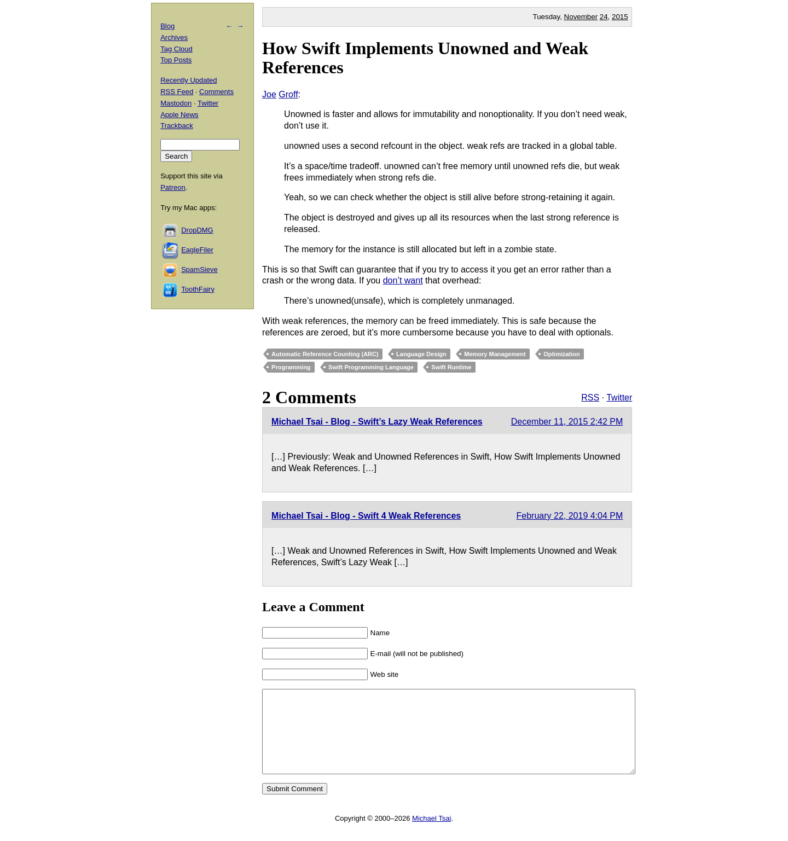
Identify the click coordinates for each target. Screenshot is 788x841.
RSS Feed (176, 92)
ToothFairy (198, 289)
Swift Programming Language (371, 367)
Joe (269, 94)
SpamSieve (199, 269)
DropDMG (197, 230)
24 (604, 17)
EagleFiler (197, 250)
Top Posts (176, 60)
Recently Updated (188, 80)
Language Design (421, 354)
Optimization (561, 354)
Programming (291, 367)
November (581, 17)
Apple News (179, 115)
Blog (167, 26)
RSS (590, 397)
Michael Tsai (431, 835)
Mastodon (176, 103)
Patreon (173, 187)
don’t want (403, 280)
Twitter (619, 397)
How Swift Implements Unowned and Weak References (425, 57)
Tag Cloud (176, 49)
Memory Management (494, 354)
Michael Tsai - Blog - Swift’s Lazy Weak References (377, 421)
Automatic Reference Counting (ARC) (325, 354)
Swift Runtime (451, 367)
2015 (620, 17)
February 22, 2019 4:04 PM (570, 515)
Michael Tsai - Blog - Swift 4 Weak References (366, 515)
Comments (216, 92)
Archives (174, 37)
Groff (288, 94)
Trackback (176, 125)
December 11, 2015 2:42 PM (567, 421)
